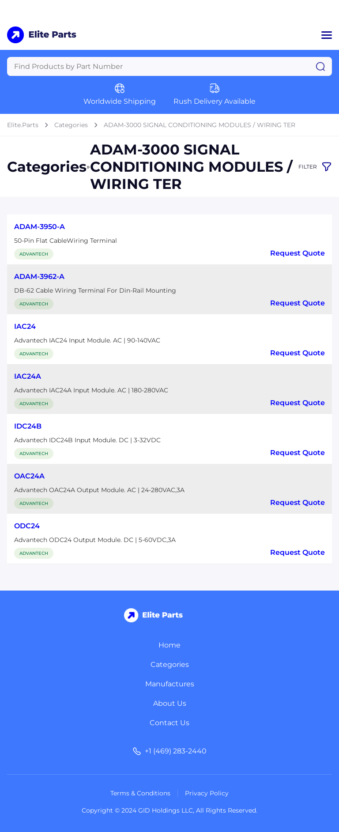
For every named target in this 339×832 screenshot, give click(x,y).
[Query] (169, 66)
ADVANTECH (33, 254)
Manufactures (169, 684)
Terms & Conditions (140, 793)
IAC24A (27, 376)
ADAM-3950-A (39, 226)
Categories (71, 125)
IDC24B (27, 426)
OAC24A (29, 476)
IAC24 (25, 326)
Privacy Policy (207, 793)
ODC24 (27, 526)
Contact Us (169, 723)
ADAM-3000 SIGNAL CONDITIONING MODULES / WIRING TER (199, 125)
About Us (169, 703)
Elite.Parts (22, 125)
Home (169, 645)
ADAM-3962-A (39, 276)
